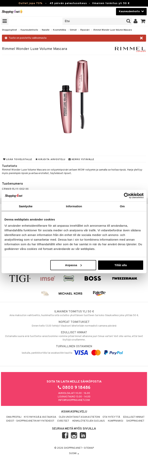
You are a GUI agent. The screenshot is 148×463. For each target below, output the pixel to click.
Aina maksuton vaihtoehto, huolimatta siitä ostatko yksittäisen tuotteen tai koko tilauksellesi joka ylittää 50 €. (74, 313)
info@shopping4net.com (74, 400)
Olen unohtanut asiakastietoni (79, 417)
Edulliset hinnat (134, 417)
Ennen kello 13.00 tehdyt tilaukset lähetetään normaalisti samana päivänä (74, 324)
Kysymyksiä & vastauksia (40, 417)
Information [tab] (74, 206)
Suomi (74, 453)
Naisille (45, 30)
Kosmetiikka (59, 30)
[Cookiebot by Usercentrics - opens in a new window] (127, 196)
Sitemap (89, 448)
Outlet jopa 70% (30, 3)
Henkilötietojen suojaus (88, 421)
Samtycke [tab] (26, 206)
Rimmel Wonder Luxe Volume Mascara (112, 30)
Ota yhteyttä (111, 417)
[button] (143, 21)
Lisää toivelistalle (17, 159)
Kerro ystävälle (81, 159)
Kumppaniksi (115, 421)
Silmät (73, 30)
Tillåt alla (120, 265)
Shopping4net (9, 30)
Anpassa (73, 265)
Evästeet (63, 421)
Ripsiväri (85, 30)
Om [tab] (122, 206)
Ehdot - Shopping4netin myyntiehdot (30, 421)
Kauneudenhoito (29, 30)
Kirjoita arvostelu (50, 159)
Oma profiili (13, 417)
